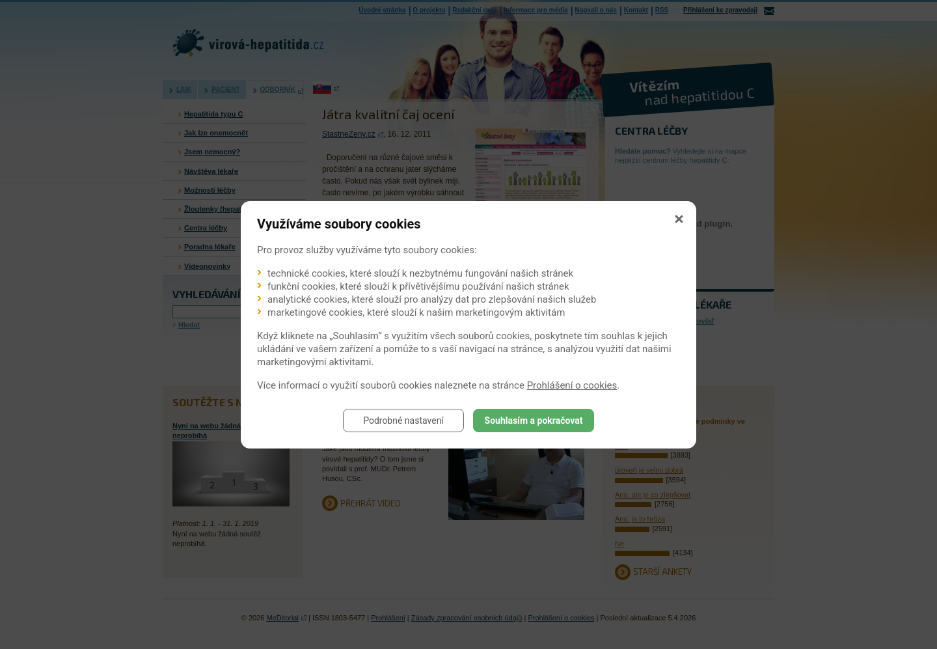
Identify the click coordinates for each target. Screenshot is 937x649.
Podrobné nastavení (403, 420)
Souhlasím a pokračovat (534, 420)
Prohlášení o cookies (572, 385)
